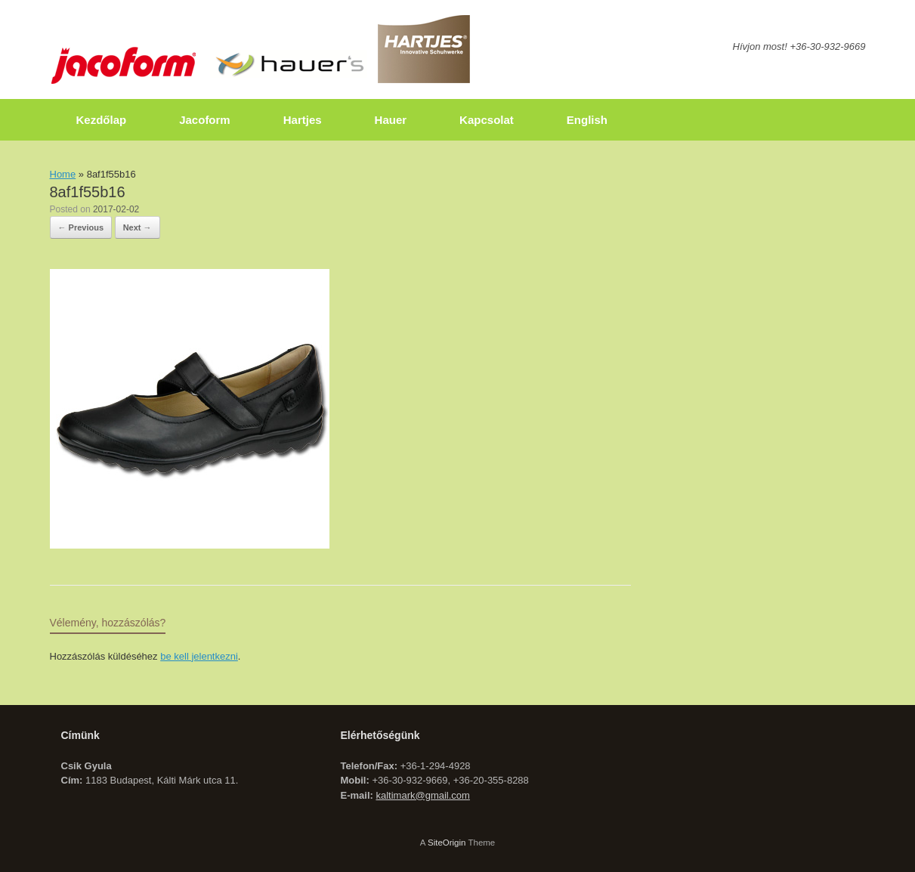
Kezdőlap (101, 119)
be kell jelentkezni (199, 656)
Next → (137, 227)
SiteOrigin (447, 842)
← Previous (81, 227)
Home (63, 174)
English (587, 119)
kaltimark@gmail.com (422, 795)
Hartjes (302, 119)
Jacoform (204, 119)
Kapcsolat (486, 119)
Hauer (391, 119)
